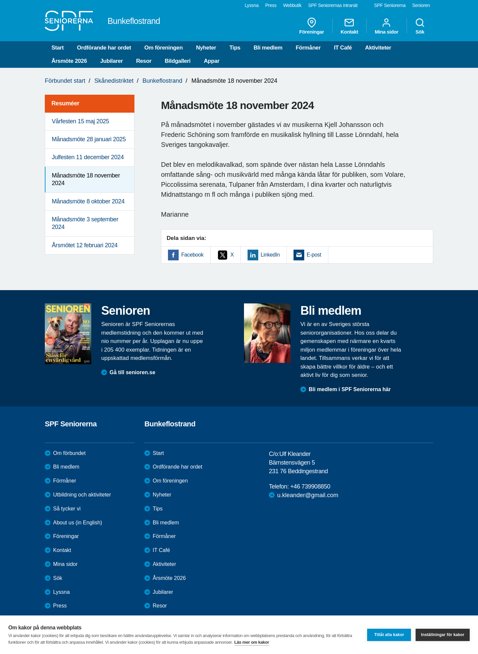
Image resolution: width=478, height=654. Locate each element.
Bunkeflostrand (162, 81)
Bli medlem (268, 48)
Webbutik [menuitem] (292, 5)
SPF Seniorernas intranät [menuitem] (333, 5)
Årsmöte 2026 (69, 61)
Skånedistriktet (113, 81)
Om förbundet (69, 453)
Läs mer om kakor (251, 642)
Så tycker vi (67, 508)
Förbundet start (65, 81)
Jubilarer (111, 61)
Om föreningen (163, 48)
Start (57, 48)
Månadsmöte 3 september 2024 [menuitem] (85, 223)
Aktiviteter (378, 48)
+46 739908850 (310, 486)
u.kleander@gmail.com (307, 495)
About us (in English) (77, 522)
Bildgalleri (178, 61)
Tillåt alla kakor (389, 634)
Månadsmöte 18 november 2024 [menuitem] (86, 179)
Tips (234, 48)
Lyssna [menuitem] (252, 5)
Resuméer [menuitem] (65, 103)
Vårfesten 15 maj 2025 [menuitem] (80, 121)
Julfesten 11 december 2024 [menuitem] (88, 157)
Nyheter (206, 48)
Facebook (192, 255)
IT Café (343, 48)
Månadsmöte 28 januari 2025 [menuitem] (89, 139)
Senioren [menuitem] (421, 5)
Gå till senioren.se (132, 372)
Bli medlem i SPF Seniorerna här (350, 389)
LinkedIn (270, 255)
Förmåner (308, 48)
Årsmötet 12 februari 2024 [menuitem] (85, 245)
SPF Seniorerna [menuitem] (390, 5)
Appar (211, 61)
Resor (143, 61)
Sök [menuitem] (420, 26)
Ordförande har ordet (104, 48)
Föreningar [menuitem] (311, 26)
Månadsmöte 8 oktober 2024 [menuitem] (88, 201)
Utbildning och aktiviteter (82, 494)
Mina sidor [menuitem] (386, 26)
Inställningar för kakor (442, 634)
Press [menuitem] (271, 5)
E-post (314, 255)
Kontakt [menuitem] (349, 26)
